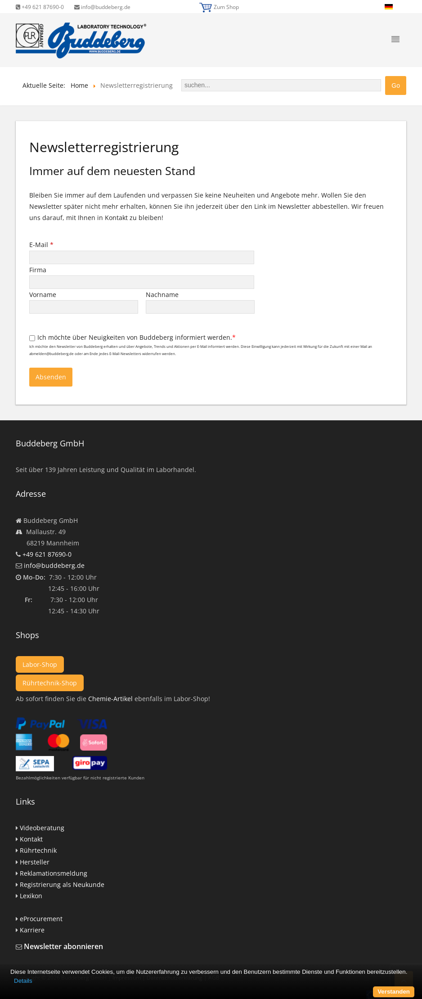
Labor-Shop (39, 664)
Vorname (43, 294)
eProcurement (41, 918)
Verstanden (393, 991)
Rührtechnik (38, 850)
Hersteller (34, 862)
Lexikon (31, 895)
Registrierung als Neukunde (62, 884)
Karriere (32, 930)
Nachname (163, 294)
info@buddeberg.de (102, 7)
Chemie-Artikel (110, 698)
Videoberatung (42, 828)
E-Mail (41, 244)
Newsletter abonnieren (63, 946)
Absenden (51, 377)
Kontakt (31, 839)
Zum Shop (226, 7)
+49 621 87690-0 (40, 7)
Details (23, 980)
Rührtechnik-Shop (49, 683)
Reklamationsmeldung (53, 873)
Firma (38, 270)
